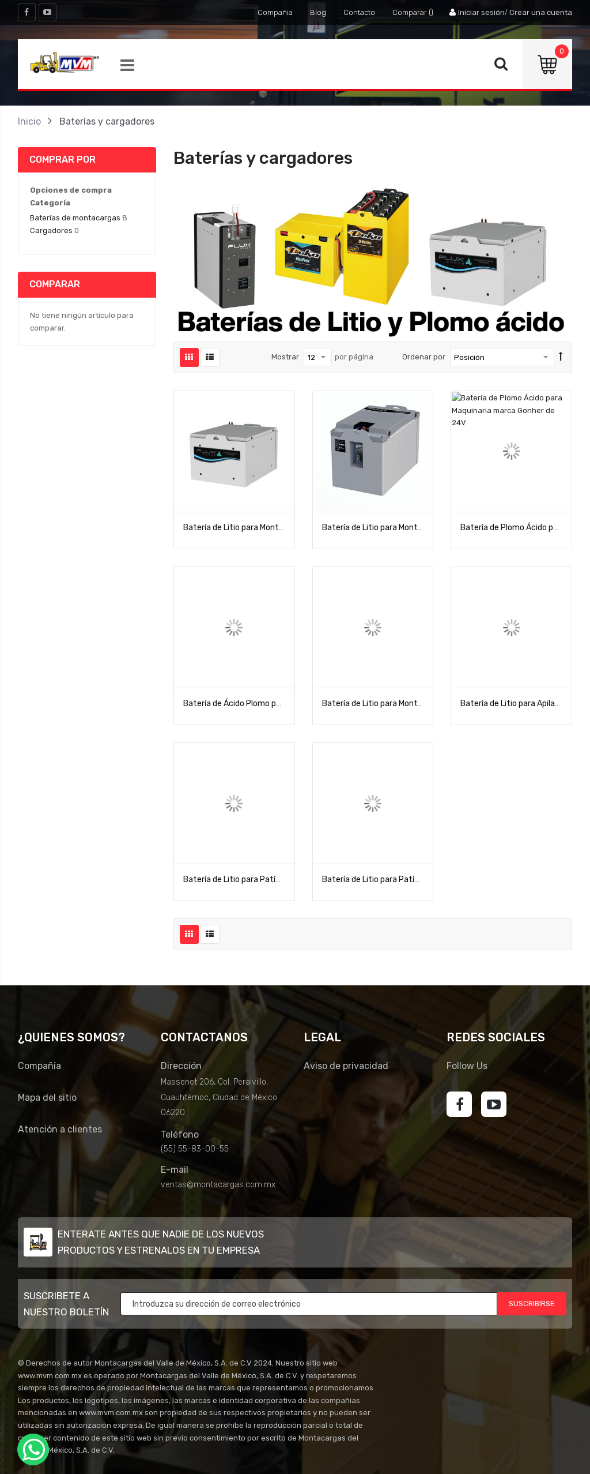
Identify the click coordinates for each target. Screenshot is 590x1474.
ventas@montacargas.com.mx (218, 1185)
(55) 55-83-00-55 (195, 1149)
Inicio (29, 121)
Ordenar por (423, 356)
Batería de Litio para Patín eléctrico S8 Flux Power (276, 879)
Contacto (359, 12)
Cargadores (51, 230)
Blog (318, 12)
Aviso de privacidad (346, 1065)
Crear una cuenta (540, 12)
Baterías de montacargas (75, 217)
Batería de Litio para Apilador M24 (522, 703)
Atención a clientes (60, 1129)
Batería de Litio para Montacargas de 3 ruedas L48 (415, 527)
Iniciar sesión (481, 12)
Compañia (275, 12)
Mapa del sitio (47, 1097)
